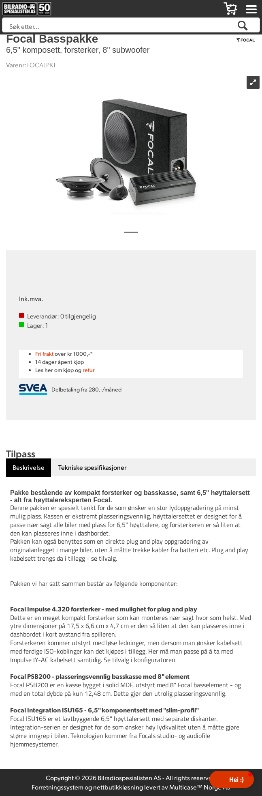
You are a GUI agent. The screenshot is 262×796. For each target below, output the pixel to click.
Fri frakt (44, 353)
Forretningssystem (57, 787)
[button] (231, 779)
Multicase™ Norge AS (199, 787)
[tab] (28, 467)
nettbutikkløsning (118, 787)
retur (89, 369)
